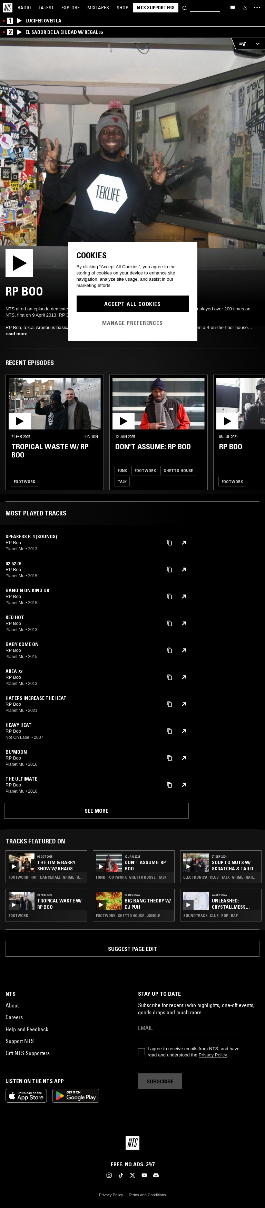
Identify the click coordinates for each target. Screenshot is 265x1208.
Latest (46, 7)
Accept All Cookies (132, 303)
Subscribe (160, 1081)
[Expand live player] (257, 43)
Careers (14, 1017)
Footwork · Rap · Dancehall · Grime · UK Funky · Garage (46, 877)
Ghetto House (178, 470)
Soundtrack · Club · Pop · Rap (210, 915)
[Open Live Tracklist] (240, 43)
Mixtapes (98, 7)
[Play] (132, 170)
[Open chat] (232, 7)
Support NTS (20, 1040)
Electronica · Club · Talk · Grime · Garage (221, 877)
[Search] (184, 7)
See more (96, 810)
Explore (70, 7)
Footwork (24, 481)
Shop (122, 7)
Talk (122, 481)
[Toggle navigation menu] (257, 7)
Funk (122, 470)
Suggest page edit (132, 948)
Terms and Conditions (147, 1195)
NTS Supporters (156, 7)
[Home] (7, 7)
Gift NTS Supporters (28, 1053)
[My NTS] (245, 7)
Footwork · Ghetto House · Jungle (128, 915)
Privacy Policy (213, 1054)
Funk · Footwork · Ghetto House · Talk (131, 877)
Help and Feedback (27, 1029)
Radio (24, 7)
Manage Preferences (132, 322)
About (12, 1005)
